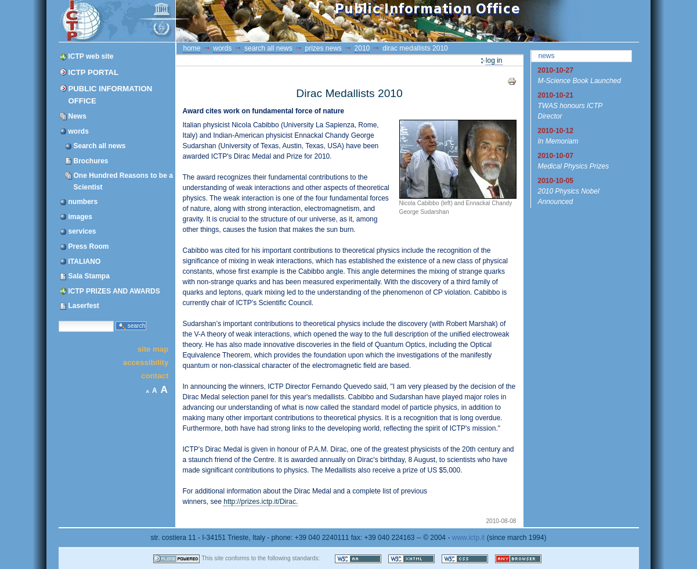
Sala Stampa (89, 276)
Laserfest (83, 306)
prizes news (323, 48)
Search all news (100, 146)
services (82, 231)
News (77, 116)
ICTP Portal (278, 21)
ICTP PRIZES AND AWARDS (114, 291)
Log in (494, 60)
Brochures (91, 161)
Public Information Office (110, 94)
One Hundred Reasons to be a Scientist (123, 181)
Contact (154, 375)
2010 (362, 48)
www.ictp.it (468, 538)
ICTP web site (91, 56)
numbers (83, 202)
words (78, 131)
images (80, 217)
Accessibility (145, 362)
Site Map (153, 348)
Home (192, 48)
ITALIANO (84, 261)
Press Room (88, 246)
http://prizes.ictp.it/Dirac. (260, 502)
